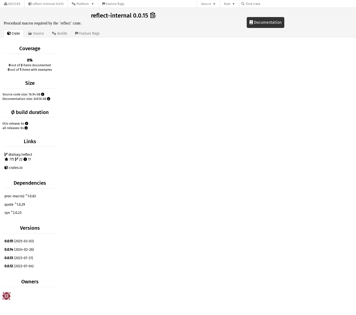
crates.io (13, 168)
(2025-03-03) (19, 241)
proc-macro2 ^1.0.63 (20, 196)
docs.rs (206, 4)
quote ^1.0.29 (14, 204)
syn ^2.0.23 (13, 213)
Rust (227, 4)
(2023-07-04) (19, 266)
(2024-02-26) (19, 250)
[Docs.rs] (12, 4)
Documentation (265, 22)
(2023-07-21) (18, 258)
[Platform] (83, 4)
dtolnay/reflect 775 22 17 (18, 157)
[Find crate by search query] (266, 4)
